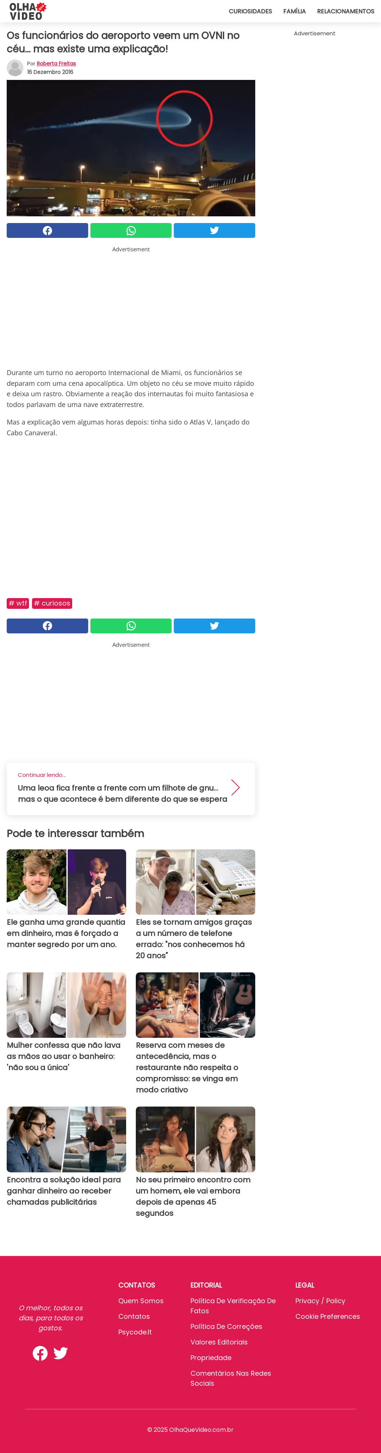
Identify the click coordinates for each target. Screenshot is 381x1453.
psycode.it (135, 1332)
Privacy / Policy (320, 1300)
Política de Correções (226, 1326)
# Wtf (18, 603)
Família (294, 11)
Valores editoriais (219, 1342)
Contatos (134, 1316)
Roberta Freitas (56, 63)
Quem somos (141, 1300)
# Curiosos (52, 603)
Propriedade (210, 1357)
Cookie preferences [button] (327, 1316)
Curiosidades (250, 11)
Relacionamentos (345, 11)
